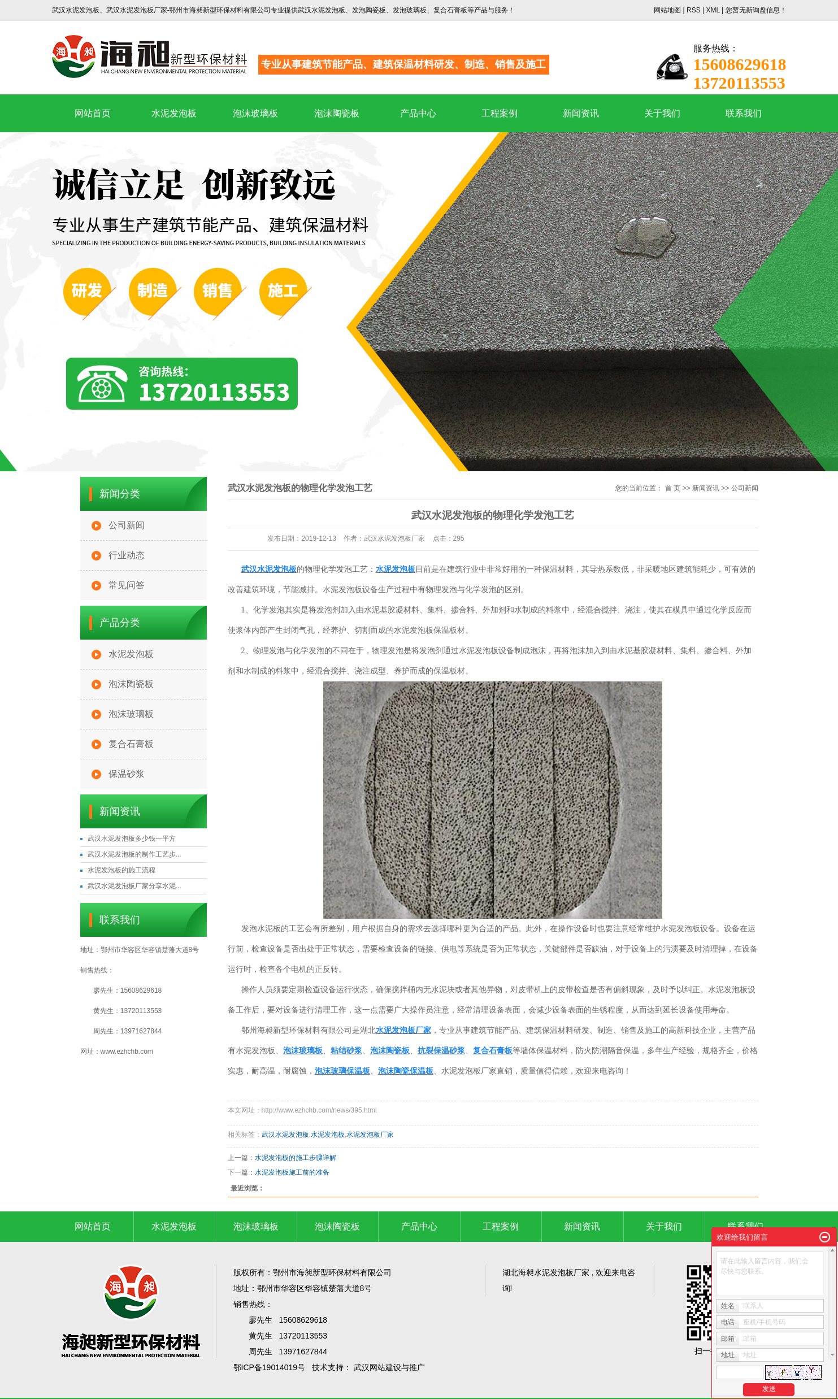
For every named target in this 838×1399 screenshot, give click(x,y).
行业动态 (126, 555)
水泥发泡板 (174, 113)
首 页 (672, 488)
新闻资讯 (581, 113)
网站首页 (93, 113)
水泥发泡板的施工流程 (121, 870)
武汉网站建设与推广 (389, 1367)
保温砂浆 (126, 774)
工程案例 (499, 113)
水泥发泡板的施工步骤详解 (295, 1158)
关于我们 (662, 113)
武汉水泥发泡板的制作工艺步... (134, 854)
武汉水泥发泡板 (285, 1135)
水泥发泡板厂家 (370, 1135)
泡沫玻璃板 (255, 113)
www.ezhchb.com (127, 1051)
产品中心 (418, 113)
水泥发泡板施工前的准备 (292, 1172)
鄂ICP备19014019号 (269, 1367)
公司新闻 (126, 525)
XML (712, 10)
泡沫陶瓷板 (336, 113)
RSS (694, 10)
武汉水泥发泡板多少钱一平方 (132, 838)
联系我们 (744, 113)
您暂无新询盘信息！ (756, 10)
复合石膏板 (131, 744)
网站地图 (668, 10)
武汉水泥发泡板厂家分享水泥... (134, 886)
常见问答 (126, 585)
